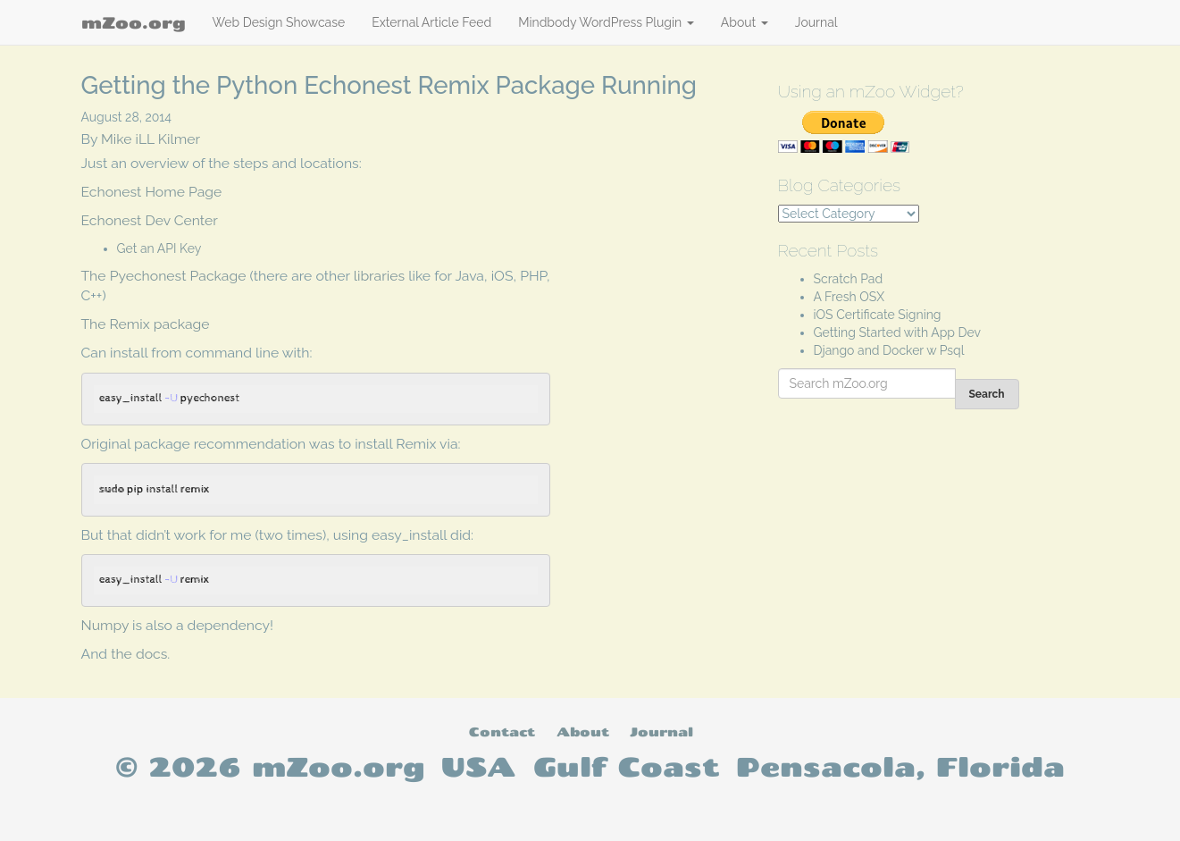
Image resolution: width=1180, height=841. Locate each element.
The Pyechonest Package (164, 275)
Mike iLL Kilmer (150, 138)
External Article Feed (431, 22)
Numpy (105, 625)
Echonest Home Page (151, 191)
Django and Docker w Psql (889, 350)
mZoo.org (133, 22)
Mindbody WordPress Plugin (606, 22)
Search (987, 394)
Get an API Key (159, 248)
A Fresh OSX (849, 297)
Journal (816, 22)
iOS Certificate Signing (877, 314)
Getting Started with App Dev (898, 332)
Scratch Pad (848, 279)
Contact (502, 731)
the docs (139, 653)
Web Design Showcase (279, 22)
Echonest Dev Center (149, 220)
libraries (379, 275)
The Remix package (145, 323)
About (744, 22)
